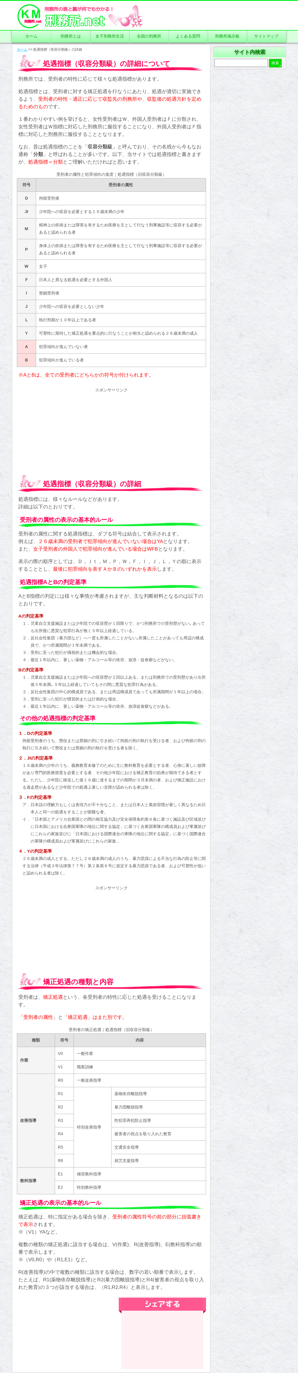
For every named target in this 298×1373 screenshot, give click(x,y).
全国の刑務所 (149, 36)
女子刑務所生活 (109, 36)
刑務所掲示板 (227, 36)
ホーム (31, 36)
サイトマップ (266, 36)
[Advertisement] (111, 429)
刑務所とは (71, 36)
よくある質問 (188, 36)
